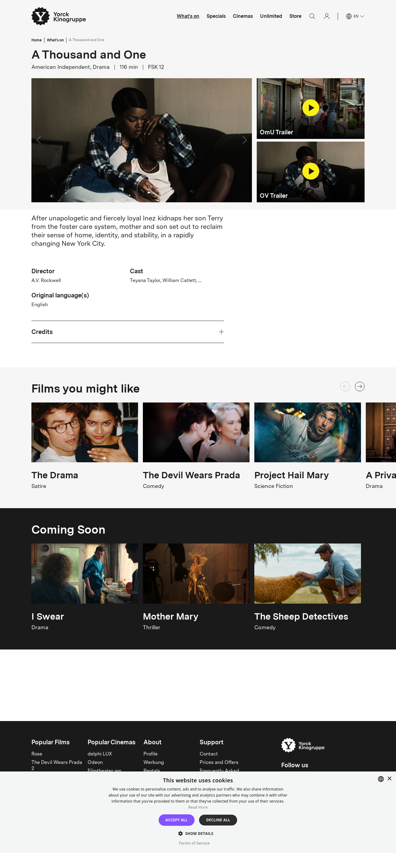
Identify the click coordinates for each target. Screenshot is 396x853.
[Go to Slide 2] (134, 195)
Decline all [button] (218, 820)
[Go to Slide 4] (144, 195)
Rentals (151, 771)
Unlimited (271, 16)
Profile (150, 754)
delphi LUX (100, 754)
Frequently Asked (219, 771)
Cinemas (243, 16)
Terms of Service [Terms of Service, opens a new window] (194, 843)
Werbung (153, 762)
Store (295, 16)
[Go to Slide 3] (139, 195)
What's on (188, 16)
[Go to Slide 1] (129, 195)
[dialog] (198, 812)
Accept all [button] (177, 820)
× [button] (389, 779)
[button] (141, 140)
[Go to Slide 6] (154, 195)
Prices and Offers (219, 762)
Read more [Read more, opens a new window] (198, 807)
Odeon (95, 762)
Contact (209, 754)
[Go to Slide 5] (149, 195)
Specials (216, 16)
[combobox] (381, 779)
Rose (36, 754)
